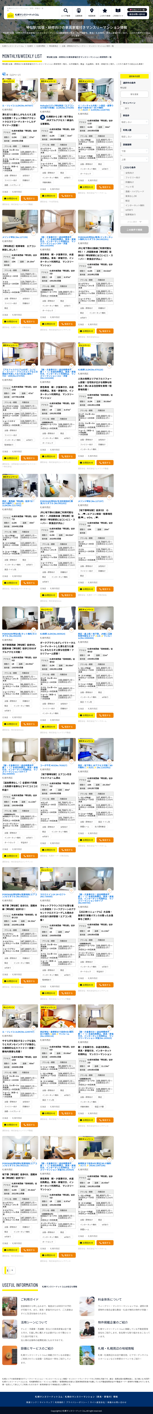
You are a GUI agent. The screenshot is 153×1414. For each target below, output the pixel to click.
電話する (30, 198)
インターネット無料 (135, 205)
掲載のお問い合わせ (117, 1402)
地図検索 (91, 15)
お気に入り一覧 (138, 9)
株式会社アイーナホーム (97, 193)
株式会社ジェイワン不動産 (22, 204)
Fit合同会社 (53, 201)
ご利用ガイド (118, 15)
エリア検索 (65, 15)
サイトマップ (46, 1402)
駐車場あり (131, 214)
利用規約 (59, 1402)
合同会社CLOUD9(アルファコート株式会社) (19, 465)
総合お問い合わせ (137, 14)
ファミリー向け (133, 177)
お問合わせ (12, 198)
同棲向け (130, 182)
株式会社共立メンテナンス (60, 329)
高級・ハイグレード (135, 191)
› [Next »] (30, 1270)
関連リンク (31, 1402)
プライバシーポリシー (76, 1402)
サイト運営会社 (97, 1402)
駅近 (128, 200)
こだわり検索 (105, 15)
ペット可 (130, 186)
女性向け (130, 172)
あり (127, 108)
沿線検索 (78, 15)
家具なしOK (131, 196)
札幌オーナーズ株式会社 (21, 327)
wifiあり (129, 209)
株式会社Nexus (93, 337)
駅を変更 (134, 94)
